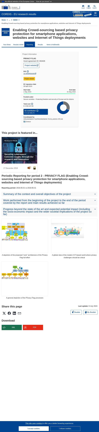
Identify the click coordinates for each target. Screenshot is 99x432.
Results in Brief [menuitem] (18, 44)
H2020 (15, 20)
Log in (83, 7)
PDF (34, 327)
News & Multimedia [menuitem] (53, 44)
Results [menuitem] (40, 44)
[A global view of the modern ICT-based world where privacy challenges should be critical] (74, 236)
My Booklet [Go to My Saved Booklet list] (90, 312)
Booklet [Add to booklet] (76, 312)
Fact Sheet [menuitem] (7, 44)
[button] (89, 7)
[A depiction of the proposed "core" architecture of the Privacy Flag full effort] (25, 236)
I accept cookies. (33, 428)
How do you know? (44, 1)
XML (13, 327)
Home (4, 20)
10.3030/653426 (28, 73)
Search (95, 7)
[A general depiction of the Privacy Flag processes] (25, 278)
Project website (32, 65)
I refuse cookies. (65, 428)
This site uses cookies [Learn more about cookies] (33, 423)
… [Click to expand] (9, 20)
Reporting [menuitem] (29, 44)
